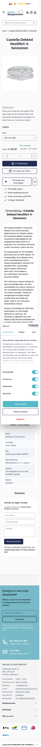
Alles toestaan (20, 404)
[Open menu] (3, 12)
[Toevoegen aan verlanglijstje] (17, 181)
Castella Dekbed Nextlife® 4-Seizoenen (23, 31)
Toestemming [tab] (8, 332)
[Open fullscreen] (19, 73)
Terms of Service (29, 550)
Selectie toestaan (20, 412)
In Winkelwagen (20, 163)
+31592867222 (21, 686)
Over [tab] (34, 332)
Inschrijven (19, 619)
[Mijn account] (27, 12)
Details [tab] (21, 332)
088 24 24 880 (21, 682)
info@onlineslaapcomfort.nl (26, 689)
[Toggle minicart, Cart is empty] (35, 12)
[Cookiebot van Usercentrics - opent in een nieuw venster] (28, 325)
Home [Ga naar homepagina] (4, 31)
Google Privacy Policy (12, 550)
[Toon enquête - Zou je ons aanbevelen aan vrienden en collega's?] (20, 744)
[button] (19, 716)
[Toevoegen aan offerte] (19, 171)
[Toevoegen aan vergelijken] (34, 181)
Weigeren (20, 419)
